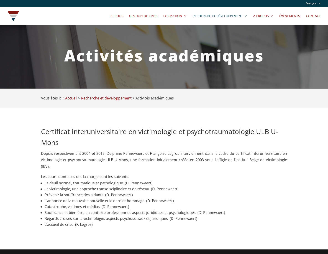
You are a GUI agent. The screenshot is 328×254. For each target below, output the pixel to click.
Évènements (289, 16)
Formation (172, 16)
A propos (261, 16)
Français (311, 3)
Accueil (116, 16)
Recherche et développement (218, 16)
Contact (313, 16)
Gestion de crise (143, 16)
